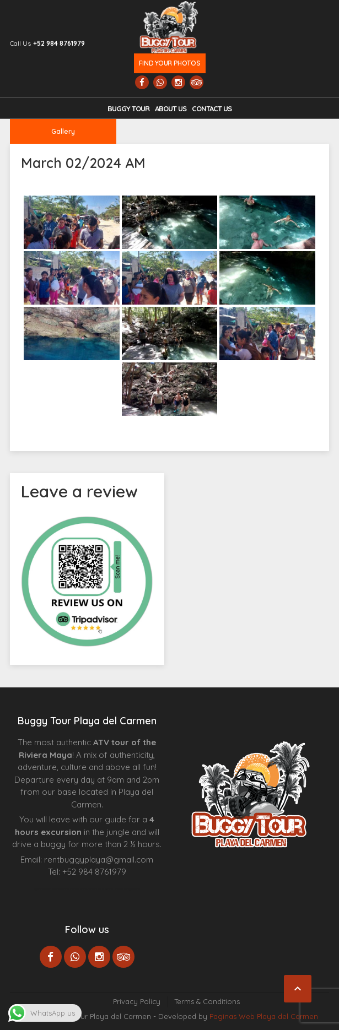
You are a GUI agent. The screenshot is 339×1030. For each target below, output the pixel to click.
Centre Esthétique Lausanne (95, 889)
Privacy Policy (136, 1001)
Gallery (63, 131)
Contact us (212, 108)
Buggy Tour (128, 108)
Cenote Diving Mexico (126, 889)
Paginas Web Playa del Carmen (263, 1016)
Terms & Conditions (207, 1001)
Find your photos (169, 63)
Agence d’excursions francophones (56, 889)
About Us (170, 108)
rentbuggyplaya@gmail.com (98, 859)
